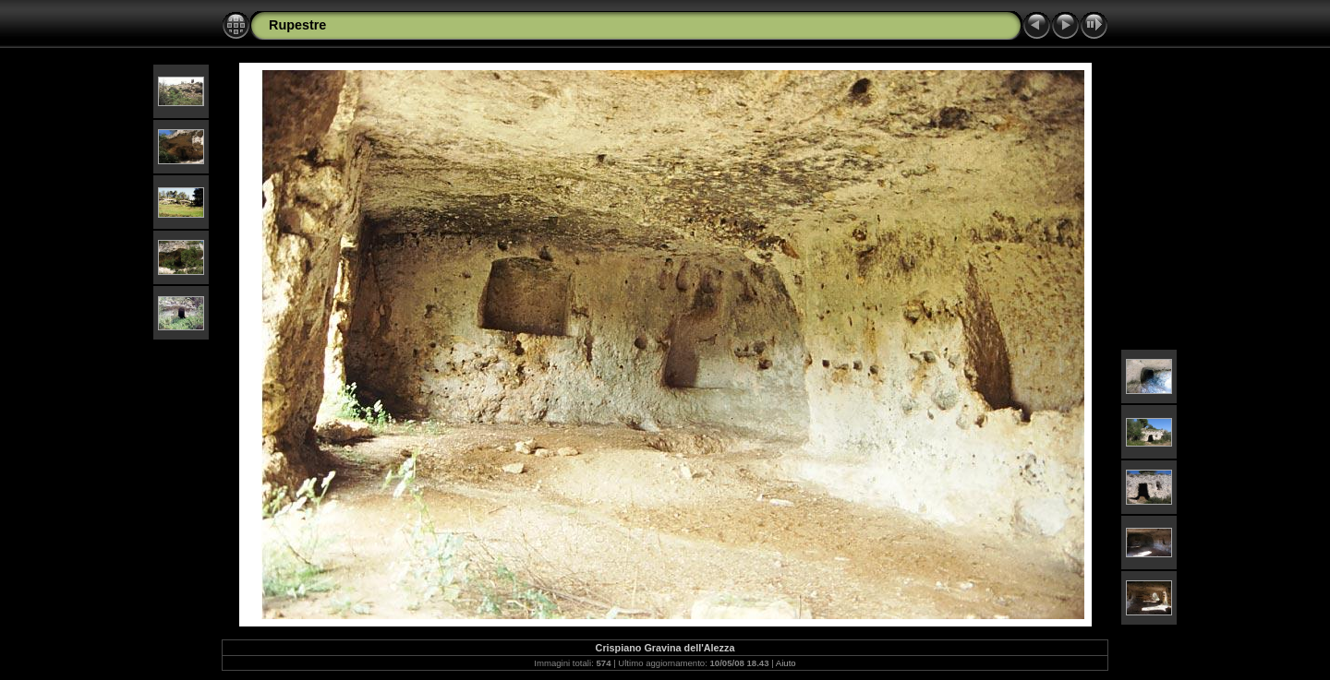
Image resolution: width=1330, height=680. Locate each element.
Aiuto (786, 663)
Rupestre (297, 25)
